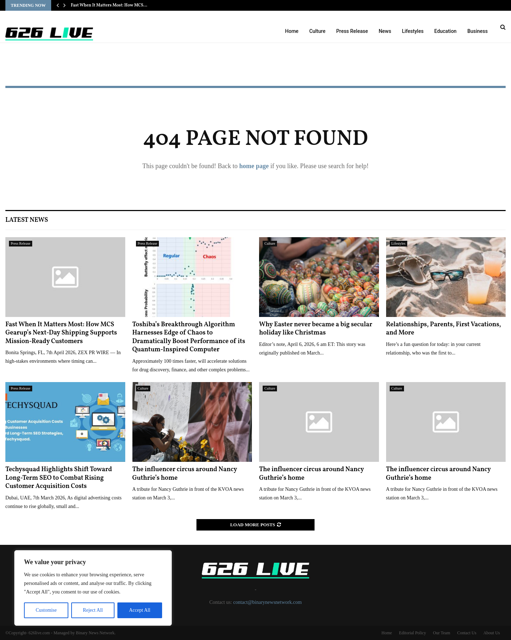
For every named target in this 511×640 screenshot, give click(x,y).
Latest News (26, 220)
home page (254, 166)
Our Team (441, 632)
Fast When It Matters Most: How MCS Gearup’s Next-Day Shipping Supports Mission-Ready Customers (61, 333)
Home (292, 31)
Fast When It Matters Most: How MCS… (109, 5)
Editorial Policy (412, 632)
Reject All (93, 610)
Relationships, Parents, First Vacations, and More (443, 328)
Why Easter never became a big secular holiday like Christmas (315, 328)
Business (477, 31)
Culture (317, 31)
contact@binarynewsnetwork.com (267, 602)
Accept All (139, 610)
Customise (46, 610)
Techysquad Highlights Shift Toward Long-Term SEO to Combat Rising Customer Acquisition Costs (58, 478)
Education (445, 31)
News (385, 31)
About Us (491, 632)
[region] (93, 588)
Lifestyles (412, 31)
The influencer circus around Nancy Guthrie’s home (184, 473)
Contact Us (466, 632)
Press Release (352, 31)
